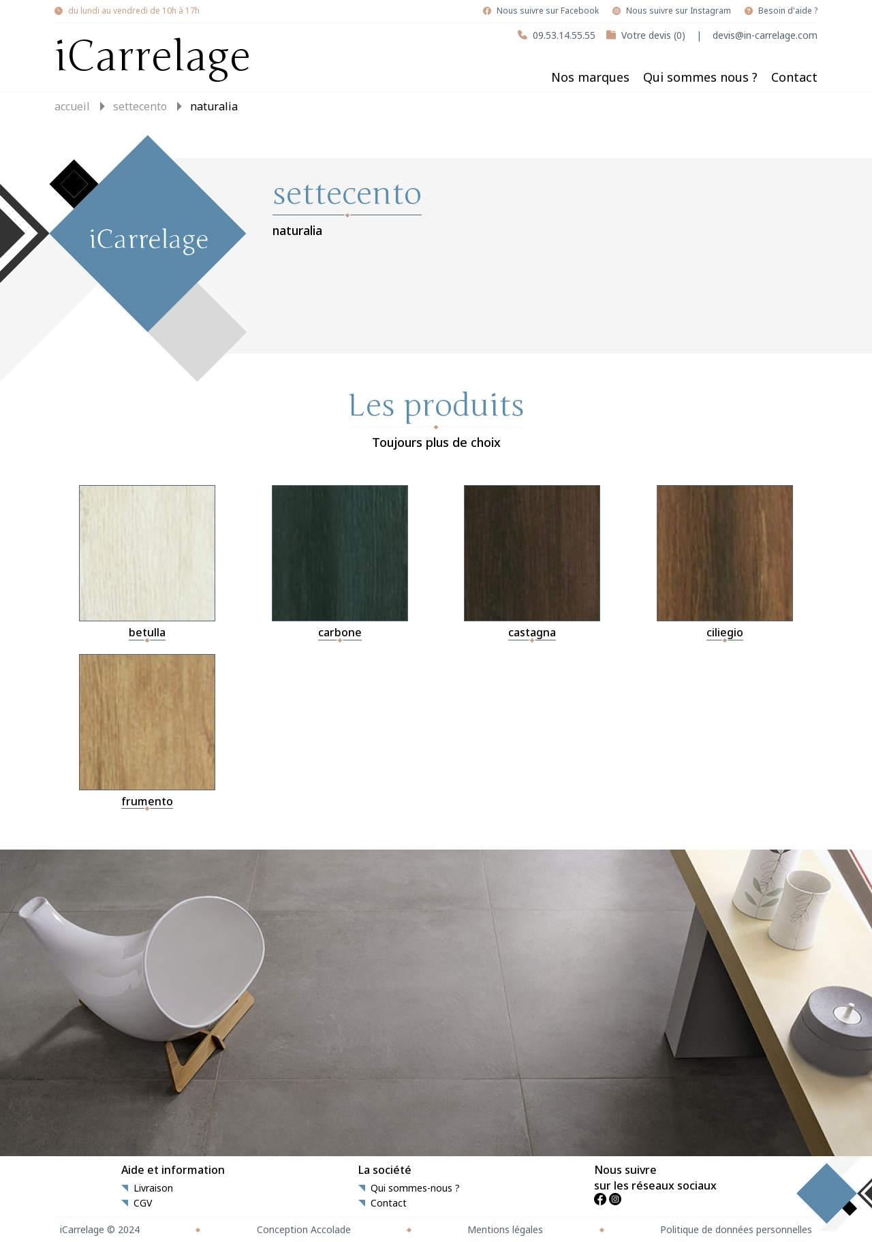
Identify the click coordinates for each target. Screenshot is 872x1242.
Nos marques (590, 77)
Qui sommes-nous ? (415, 1188)
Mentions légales (505, 1229)
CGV (143, 1203)
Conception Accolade (304, 1229)
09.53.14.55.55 (564, 35)
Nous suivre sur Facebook (548, 10)
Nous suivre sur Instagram (678, 10)
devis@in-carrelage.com (765, 35)
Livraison (153, 1188)
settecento (140, 106)
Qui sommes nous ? (700, 77)
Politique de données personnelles (736, 1229)
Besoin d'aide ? (788, 10)
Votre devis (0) (653, 35)
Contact (794, 77)
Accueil (72, 106)
